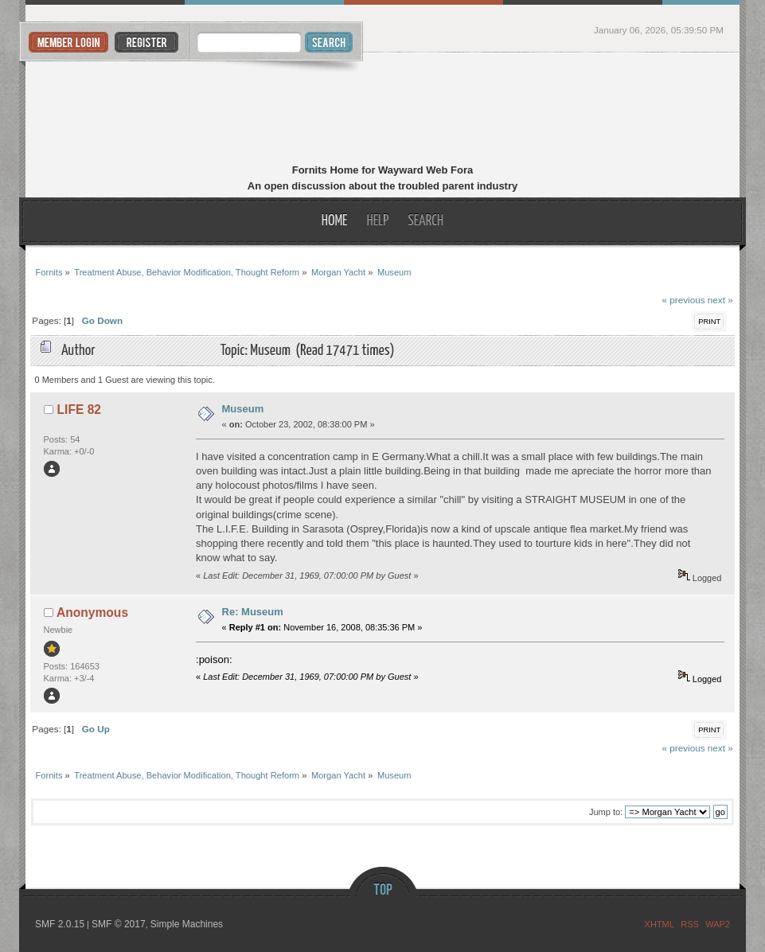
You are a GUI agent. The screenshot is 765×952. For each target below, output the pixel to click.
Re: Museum (252, 612)
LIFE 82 (79, 409)
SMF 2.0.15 (59, 924)
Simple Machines (186, 924)
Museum (243, 409)
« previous (683, 300)
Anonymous (92, 612)
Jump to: (606, 812)
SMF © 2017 (119, 924)
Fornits (382, 109)
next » (720, 300)
